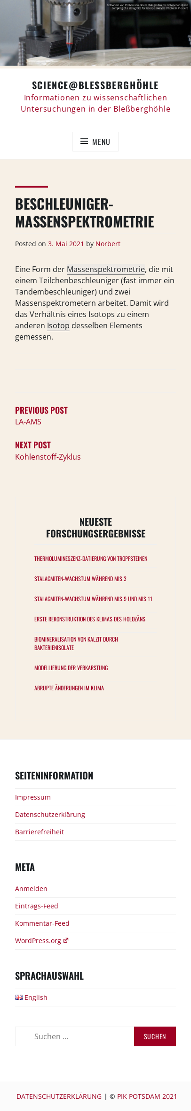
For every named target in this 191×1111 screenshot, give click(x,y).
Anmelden (31, 888)
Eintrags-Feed (36, 905)
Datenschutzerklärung (50, 814)
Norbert (108, 243)
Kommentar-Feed (42, 923)
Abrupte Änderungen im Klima (69, 688)
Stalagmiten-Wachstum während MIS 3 (80, 578)
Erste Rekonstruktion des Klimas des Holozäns (89, 619)
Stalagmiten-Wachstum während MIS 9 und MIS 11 (93, 599)
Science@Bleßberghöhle (95, 85)
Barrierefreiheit (39, 831)
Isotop (58, 325)
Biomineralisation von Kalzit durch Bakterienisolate (76, 643)
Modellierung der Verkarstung (71, 668)
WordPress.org (42, 940)
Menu (101, 141)
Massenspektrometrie (106, 269)
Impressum (33, 797)
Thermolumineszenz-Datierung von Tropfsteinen (90, 558)
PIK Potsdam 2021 (147, 1096)
